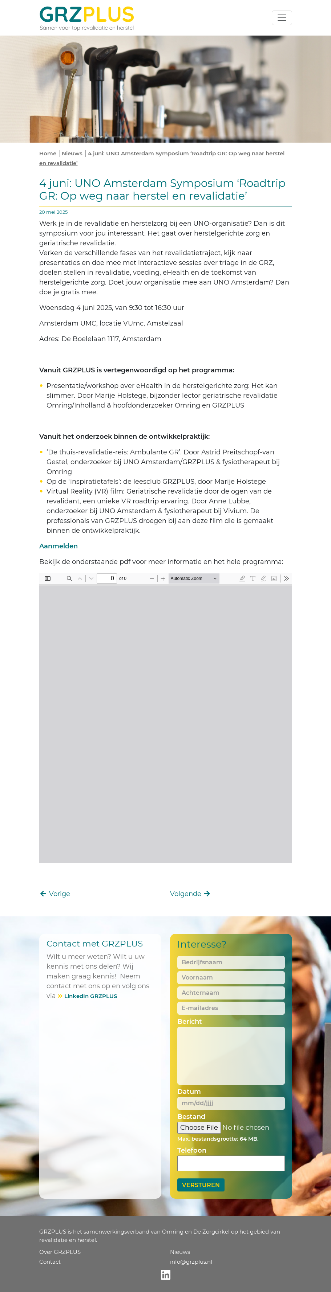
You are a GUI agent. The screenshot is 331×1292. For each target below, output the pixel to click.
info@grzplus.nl (191, 1261)
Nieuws (72, 153)
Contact (50, 1261)
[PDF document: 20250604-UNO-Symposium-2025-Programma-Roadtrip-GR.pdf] (165, 718)
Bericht (189, 1022)
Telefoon (191, 1150)
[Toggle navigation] (282, 18)
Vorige (54, 894)
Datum (189, 1092)
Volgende (190, 894)
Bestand (191, 1117)
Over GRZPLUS (60, 1251)
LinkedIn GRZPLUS (90, 996)
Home (47, 153)
